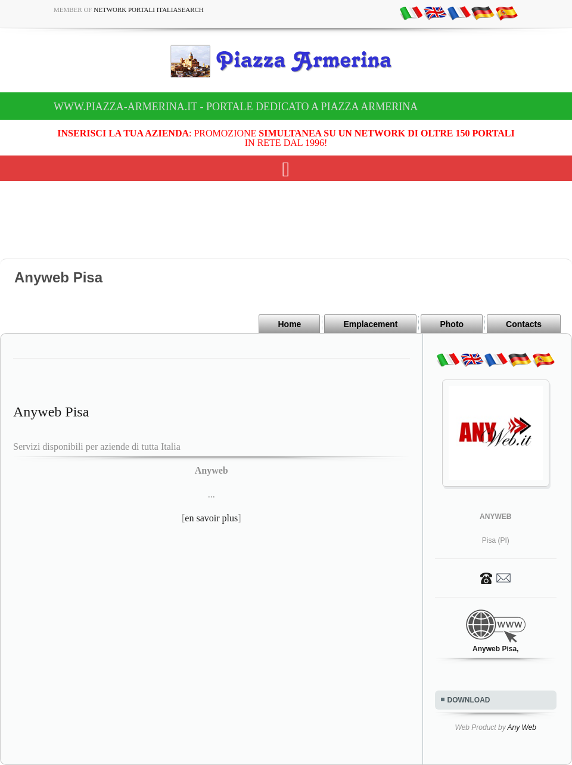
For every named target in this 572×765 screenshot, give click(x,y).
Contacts (524, 324)
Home (289, 324)
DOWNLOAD (468, 700)
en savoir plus (211, 518)
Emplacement (370, 324)
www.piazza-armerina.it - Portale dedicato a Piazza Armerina (236, 107)
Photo (452, 324)
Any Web (522, 727)
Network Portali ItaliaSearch (149, 9)
